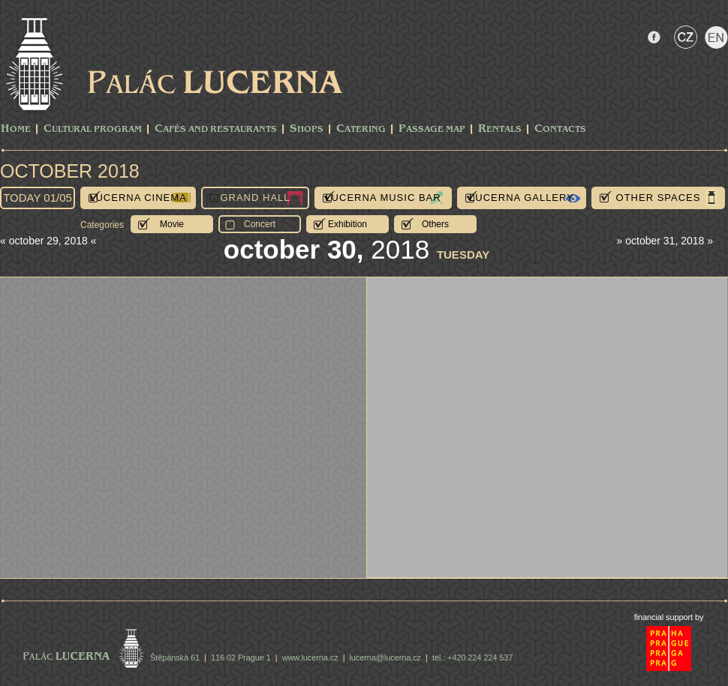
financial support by (669, 617)
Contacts (560, 129)
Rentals (500, 129)
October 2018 (70, 170)
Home (16, 129)
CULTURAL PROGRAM (93, 129)
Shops (306, 129)
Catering (361, 129)
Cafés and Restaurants (216, 129)
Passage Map (432, 129)
